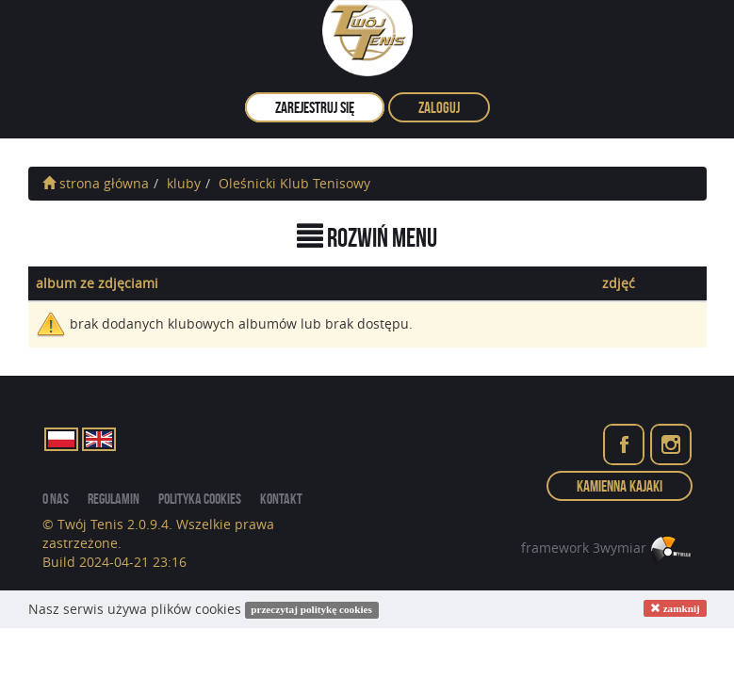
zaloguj (439, 107)
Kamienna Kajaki (619, 485)
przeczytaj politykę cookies (311, 610)
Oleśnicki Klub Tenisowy (294, 183)
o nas (55, 499)
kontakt (281, 499)
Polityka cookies (199, 499)
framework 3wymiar (607, 548)
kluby (184, 183)
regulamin (113, 499)
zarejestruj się (314, 107)
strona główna (95, 183)
